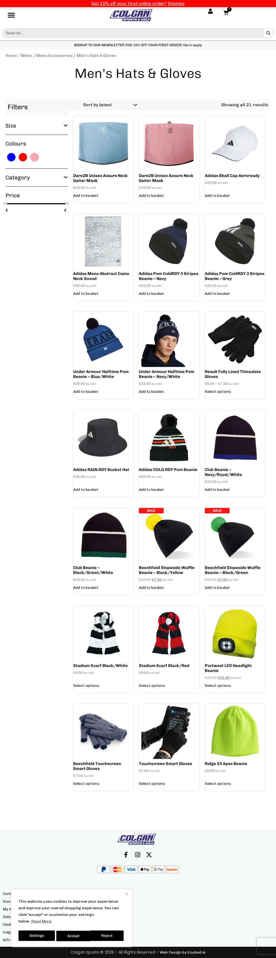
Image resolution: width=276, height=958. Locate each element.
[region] (71, 919)
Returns (101, 917)
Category (37, 177)
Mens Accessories (54, 55)
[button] (11, 15)
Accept (108, 935)
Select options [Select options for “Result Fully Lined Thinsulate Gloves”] (218, 392)
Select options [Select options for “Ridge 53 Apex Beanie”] (218, 784)
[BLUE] (11, 156)
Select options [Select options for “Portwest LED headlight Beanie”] (218, 686)
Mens (26, 55)
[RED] (23, 156)
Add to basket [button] (85, 196)
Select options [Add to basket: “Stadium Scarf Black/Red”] (152, 686)
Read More (41, 923)
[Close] (126, 895)
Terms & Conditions (111, 932)
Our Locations (107, 909)
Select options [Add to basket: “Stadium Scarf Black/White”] (86, 686)
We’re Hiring (105, 940)
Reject (73, 935)
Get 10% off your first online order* (129, 3)
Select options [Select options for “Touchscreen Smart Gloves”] (152, 784)
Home (11, 55)
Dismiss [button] (176, 3)
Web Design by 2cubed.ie (182, 952)
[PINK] (34, 156)
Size (37, 126)
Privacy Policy (107, 924)
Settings (36, 935)
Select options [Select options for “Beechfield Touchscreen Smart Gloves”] (86, 784)
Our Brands (104, 901)
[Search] (268, 33)
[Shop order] (109, 104)
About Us (102, 893)
